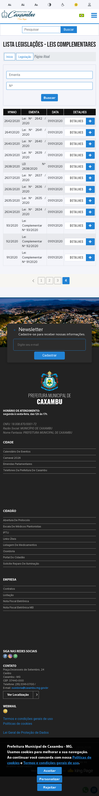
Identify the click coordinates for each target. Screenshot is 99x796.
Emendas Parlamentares (17, 464)
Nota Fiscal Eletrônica (16, 601)
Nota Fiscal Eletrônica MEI (18, 607)
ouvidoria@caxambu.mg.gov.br (29, 688)
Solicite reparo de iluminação (21, 564)
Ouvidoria (9, 551)
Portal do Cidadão (14, 557)
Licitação (8, 595)
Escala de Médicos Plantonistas (22, 526)
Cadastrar (49, 355)
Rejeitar (49, 787)
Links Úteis (9, 539)
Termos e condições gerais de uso (28, 719)
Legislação (24, 57)
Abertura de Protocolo (16, 520)
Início (9, 57)
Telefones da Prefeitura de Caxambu (25, 470)
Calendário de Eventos (16, 451)
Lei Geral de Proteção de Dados (26, 732)
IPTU (6, 532)
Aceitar (50, 770)
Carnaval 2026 (12, 458)
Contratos (9, 589)
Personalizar (49, 779)
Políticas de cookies (17, 724)
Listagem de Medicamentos (20, 545)
